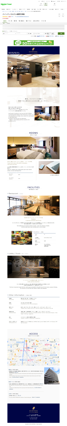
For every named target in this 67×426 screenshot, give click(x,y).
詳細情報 (8, 23)
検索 (61, 33)
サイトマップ (48, 1)
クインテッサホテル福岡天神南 (14, 14)
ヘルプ (39, 1)
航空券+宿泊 (40, 36)
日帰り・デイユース (13, 31)
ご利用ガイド (43, 1)
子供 (38, 33)
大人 (36, 33)
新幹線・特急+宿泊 (59, 36)
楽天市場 (58, 1)
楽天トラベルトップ (5, 11)
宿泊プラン (6, 31)
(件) (12, 16)
